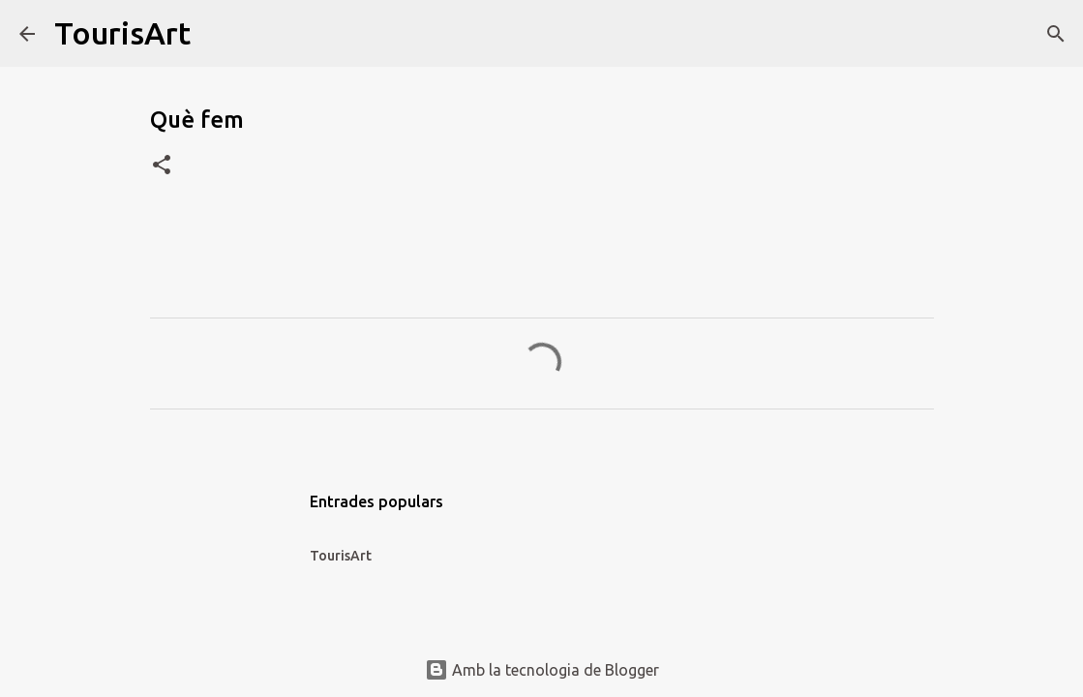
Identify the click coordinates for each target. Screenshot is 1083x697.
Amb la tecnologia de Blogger (542, 670)
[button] (161, 166)
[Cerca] (217, 34)
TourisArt (122, 32)
